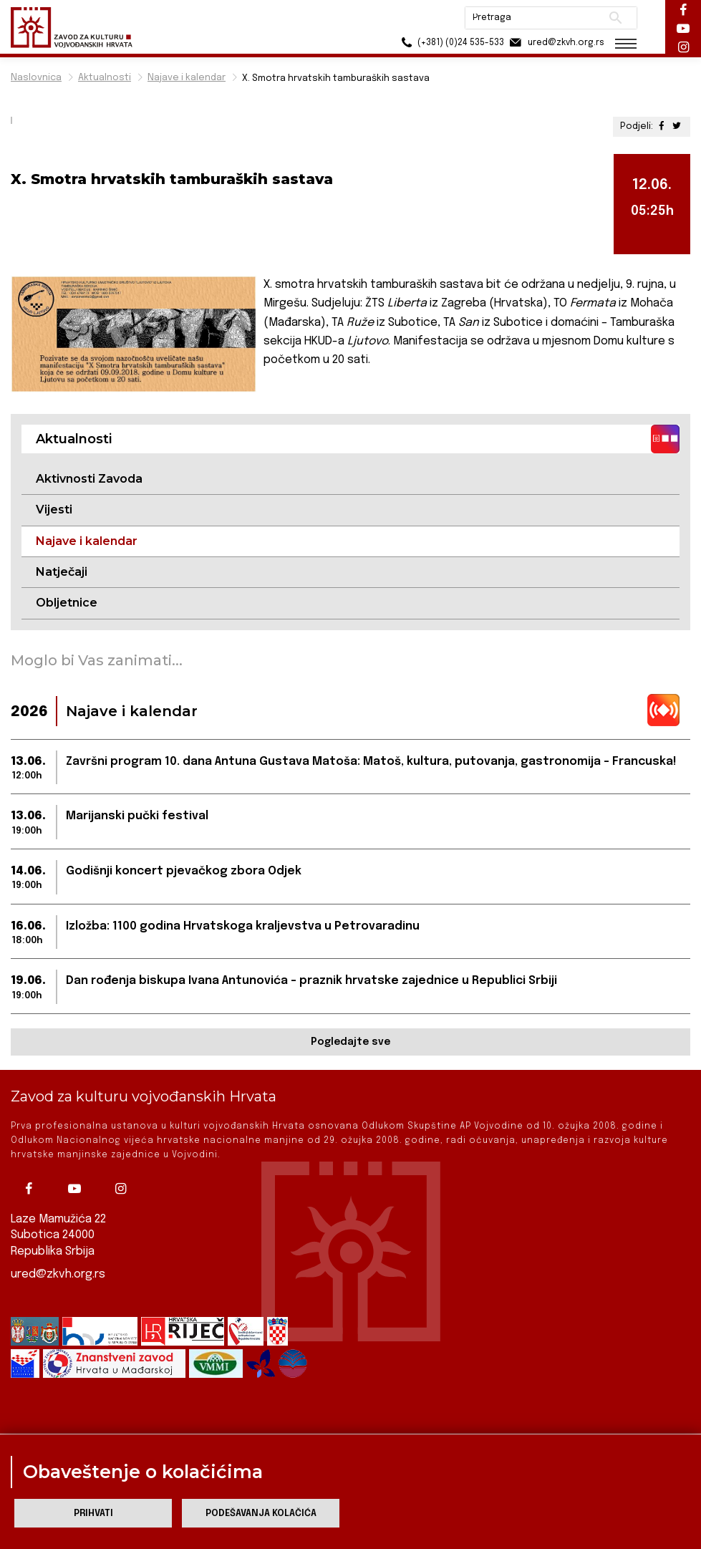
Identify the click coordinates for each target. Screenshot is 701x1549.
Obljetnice (66, 602)
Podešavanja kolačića (261, 1513)
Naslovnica (36, 77)
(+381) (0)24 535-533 (450, 42)
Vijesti (54, 509)
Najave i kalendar (187, 77)
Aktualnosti (104, 77)
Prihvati (93, 1513)
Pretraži (615, 18)
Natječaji (61, 572)
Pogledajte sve (350, 1042)
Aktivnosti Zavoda (89, 479)
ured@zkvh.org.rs (58, 1274)
